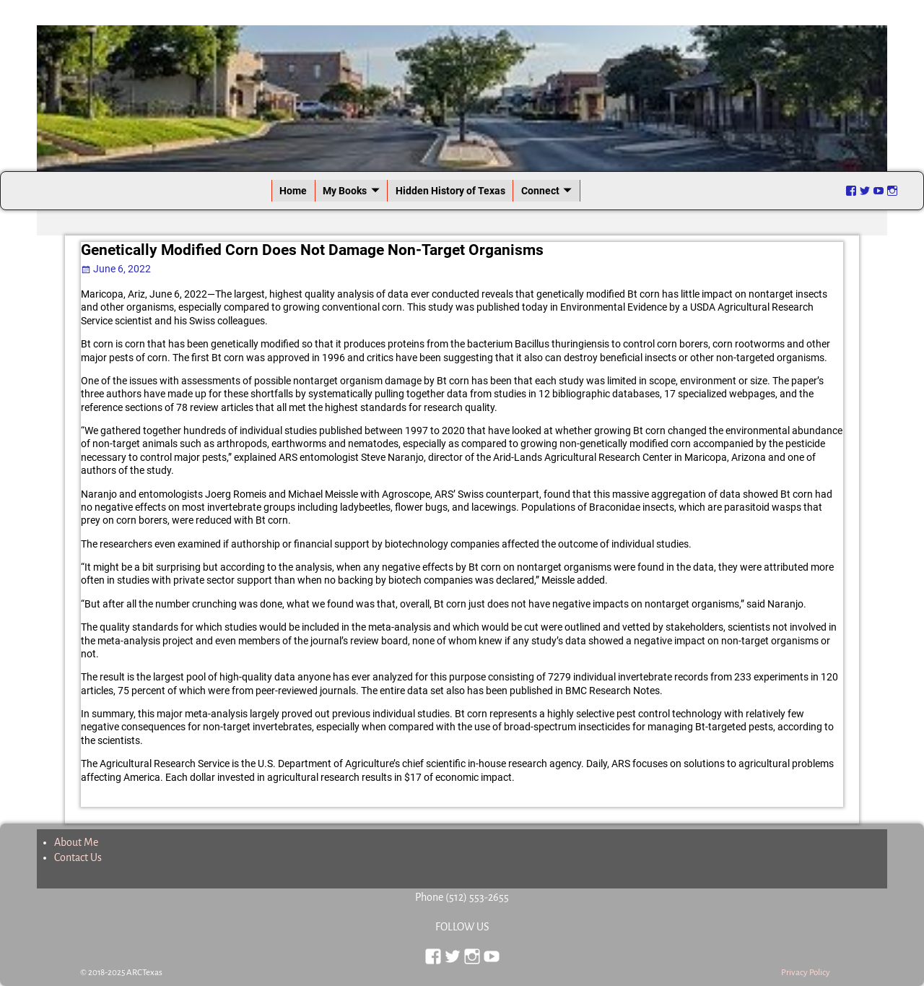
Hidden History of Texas (450, 190)
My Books (345, 190)
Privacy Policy (805, 972)
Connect (540, 190)
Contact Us (78, 857)
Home (293, 190)
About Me (76, 842)
